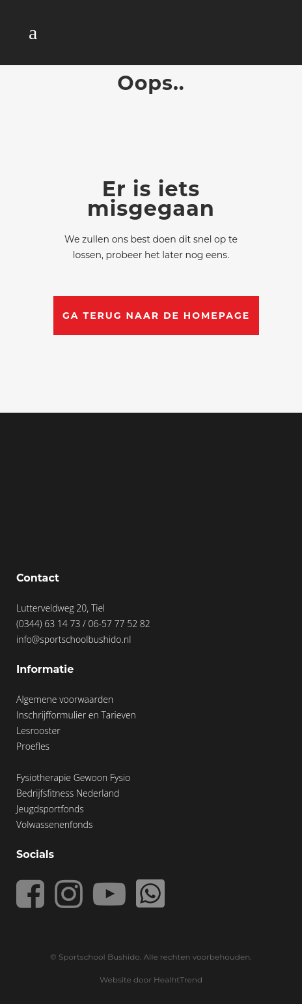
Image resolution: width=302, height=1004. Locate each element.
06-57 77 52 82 (118, 623)
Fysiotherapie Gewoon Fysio (73, 777)
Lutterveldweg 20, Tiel (60, 608)
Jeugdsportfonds (50, 809)
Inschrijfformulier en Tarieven (76, 715)
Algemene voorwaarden (64, 699)
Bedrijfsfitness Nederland (67, 793)
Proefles (32, 746)
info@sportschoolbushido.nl (73, 639)
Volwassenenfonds (54, 824)
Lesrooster (38, 730)
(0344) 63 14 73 (49, 623)
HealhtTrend (178, 979)
